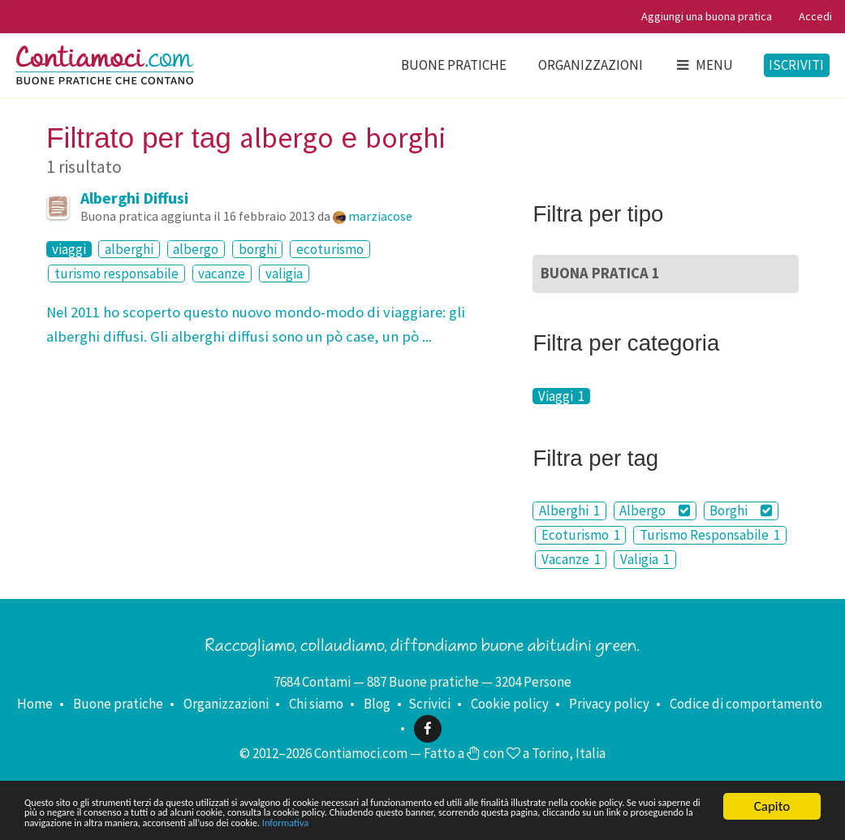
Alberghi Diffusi (134, 197)
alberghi (129, 249)
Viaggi (561, 396)
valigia (284, 273)
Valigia (645, 559)
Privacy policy (609, 704)
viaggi (69, 249)
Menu (704, 65)
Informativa (99, 821)
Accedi (815, 16)
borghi (258, 249)
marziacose (380, 216)
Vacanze (571, 559)
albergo (195, 249)
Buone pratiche (454, 65)
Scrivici (429, 704)
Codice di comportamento (746, 704)
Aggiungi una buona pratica (706, 16)
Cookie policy (510, 704)
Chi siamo (316, 704)
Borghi (740, 510)
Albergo (654, 510)
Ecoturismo (580, 535)
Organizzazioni (590, 65)
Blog (377, 704)
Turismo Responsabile (710, 535)
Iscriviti (796, 65)
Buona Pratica (600, 273)
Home (35, 704)
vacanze (221, 273)
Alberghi (569, 510)
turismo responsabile (116, 273)
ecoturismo (330, 249)
